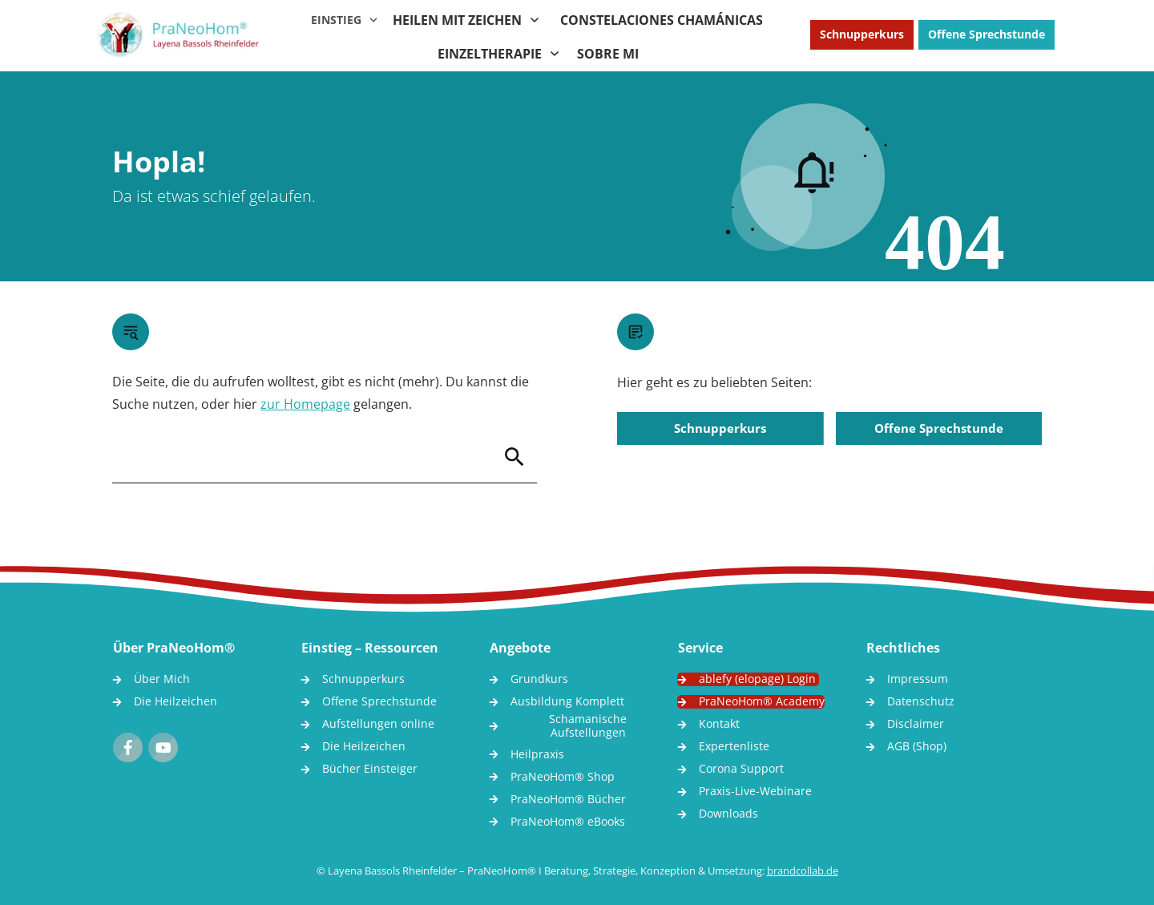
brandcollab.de (802, 870)
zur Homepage (305, 404)
